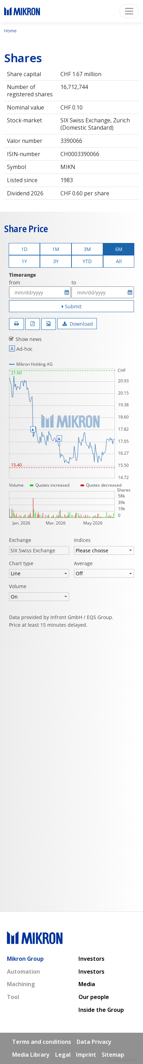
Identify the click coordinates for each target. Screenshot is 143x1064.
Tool (13, 997)
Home (10, 30)
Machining (21, 984)
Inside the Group (101, 1010)
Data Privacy (94, 1042)
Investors (91, 959)
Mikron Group (25, 959)
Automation (23, 971)
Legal (62, 1054)
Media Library (31, 1054)
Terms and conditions (41, 1042)
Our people (93, 997)
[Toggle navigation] (129, 11)
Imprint (86, 1054)
